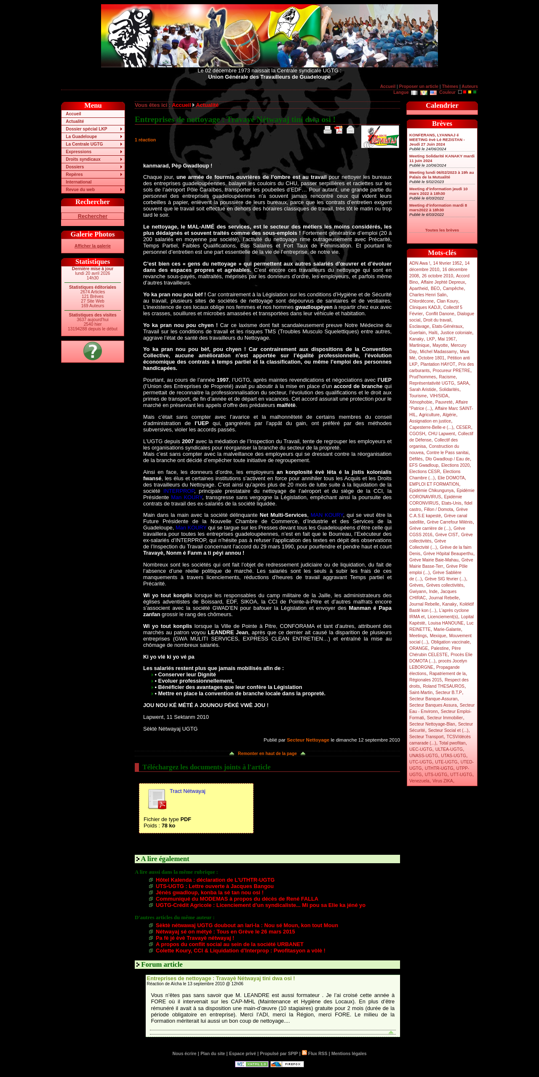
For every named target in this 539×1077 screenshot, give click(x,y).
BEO (435, 288)
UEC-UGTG (420, 749)
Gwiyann (417, 591)
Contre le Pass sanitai (448, 452)
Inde (433, 591)
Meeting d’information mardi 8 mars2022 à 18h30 (438, 207)
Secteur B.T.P (448, 692)
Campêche (453, 288)
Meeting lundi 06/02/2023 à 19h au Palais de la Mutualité (441, 174)
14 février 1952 (447, 263)
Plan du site (212, 1053)
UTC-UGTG (420, 762)
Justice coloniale (456, 332)
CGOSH (417, 433)
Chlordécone (421, 301)
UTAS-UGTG (453, 755)
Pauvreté (444, 402)
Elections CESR (424, 471)
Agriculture (429, 414)
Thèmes (450, 86)
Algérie (449, 414)
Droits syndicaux (83, 159)
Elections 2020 (455, 465)
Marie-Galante (447, 629)
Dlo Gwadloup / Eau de (447, 459)
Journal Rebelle (444, 598)
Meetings (418, 635)
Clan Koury (447, 301)
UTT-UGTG (461, 774)
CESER (463, 427)
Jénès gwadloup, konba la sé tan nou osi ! (210, 892)
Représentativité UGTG (431, 383)
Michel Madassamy (438, 351)
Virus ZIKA (442, 781)
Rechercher (92, 216)
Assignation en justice (430, 421)
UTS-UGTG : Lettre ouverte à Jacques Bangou (215, 886)
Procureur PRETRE (451, 370)
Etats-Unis (452, 503)
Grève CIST (446, 534)
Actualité (75, 121)
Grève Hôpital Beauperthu (448, 553)
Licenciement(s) (443, 616)
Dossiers (75, 167)
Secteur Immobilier (445, 717)
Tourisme (418, 396)
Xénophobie (420, 402)
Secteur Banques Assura (433, 705)
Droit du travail (437, 320)
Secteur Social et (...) (448, 730)
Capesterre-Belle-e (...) (431, 427)
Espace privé (242, 1053)
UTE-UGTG (446, 762)
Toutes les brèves (442, 230)
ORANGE (418, 648)
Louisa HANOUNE (446, 623)
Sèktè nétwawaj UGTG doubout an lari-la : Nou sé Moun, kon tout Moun (247, 925)
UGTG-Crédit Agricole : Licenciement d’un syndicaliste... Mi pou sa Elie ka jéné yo (261, 905)
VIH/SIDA (439, 396)
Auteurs (470, 86)
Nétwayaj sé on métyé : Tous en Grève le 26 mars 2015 (225, 931)
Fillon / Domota (438, 509)
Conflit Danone (440, 313)
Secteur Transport (426, 736)
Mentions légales (348, 1053)
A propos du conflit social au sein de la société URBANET (230, 944)
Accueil (387, 86)
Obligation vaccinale (450, 642)
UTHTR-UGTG (439, 768)
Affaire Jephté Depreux (443, 282)
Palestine (439, 648)
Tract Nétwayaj (187, 791)
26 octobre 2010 (437, 276)
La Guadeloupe (81, 136)
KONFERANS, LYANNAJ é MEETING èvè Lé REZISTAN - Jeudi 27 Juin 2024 (437, 139)
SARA (463, 383)
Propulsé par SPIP (279, 1053)
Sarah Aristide (422, 389)
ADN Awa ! (419, 263)
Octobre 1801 (431, 358)
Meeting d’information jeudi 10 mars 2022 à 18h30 (438, 191)
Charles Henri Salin (427, 295)
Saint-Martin (420, 692)
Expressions (78, 151)
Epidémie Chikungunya (431, 490)
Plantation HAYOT (437, 364)
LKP (431, 339)
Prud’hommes (422, 377)
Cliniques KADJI (424, 307)
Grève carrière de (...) (430, 528)
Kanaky (416, 339)
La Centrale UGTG (84, 144)
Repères (74, 174)
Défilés (415, 459)
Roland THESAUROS (443, 686)
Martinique (419, 345)
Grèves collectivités (444, 585)
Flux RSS (314, 1053)
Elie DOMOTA (451, 478)
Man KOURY (186, 497)
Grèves (416, 585)
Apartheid (418, 288)
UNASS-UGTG (423, 755)
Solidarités (449, 389)
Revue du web (80, 189)
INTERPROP (178, 491)
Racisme (447, 377)
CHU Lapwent (441, 433)
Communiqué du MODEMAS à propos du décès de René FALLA (237, 899)
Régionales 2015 (425, 680)
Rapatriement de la (448, 673)
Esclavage (419, 326)
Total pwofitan (452, 743)
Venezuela (419, 781)
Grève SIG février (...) (445, 579)
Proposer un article (418, 86)
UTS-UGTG (436, 774)
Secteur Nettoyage (308, 739)
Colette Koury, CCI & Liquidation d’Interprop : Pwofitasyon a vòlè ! (241, 950)
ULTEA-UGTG (449, 749)
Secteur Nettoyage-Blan (432, 724)
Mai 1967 (447, 339)
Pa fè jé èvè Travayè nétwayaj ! (195, 938)
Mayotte (440, 345)
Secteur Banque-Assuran (433, 699)
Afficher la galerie (93, 246)
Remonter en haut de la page (267, 753)
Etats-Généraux (447, 326)
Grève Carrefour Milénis (450, 522)
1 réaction (145, 139)
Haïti (433, 332)
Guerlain (417, 332)
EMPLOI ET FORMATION (434, 484)
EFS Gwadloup (423, 465)
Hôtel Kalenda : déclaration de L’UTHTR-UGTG (215, 880)
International (78, 182)
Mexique (438, 635)
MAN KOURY (327, 515)
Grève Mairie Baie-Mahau (434, 560)
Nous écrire (185, 1053)
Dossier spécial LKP (86, 129)
